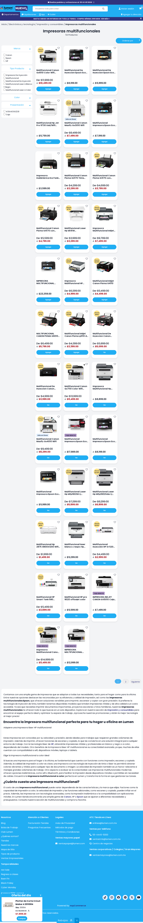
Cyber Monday (8, 887)
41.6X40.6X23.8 (12, 111)
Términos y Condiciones (67, 831)
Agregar (48, 89)
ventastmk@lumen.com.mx (107, 839)
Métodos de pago (64, 827)
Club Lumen (7, 831)
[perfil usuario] (126, 8)
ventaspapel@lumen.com (71, 843)
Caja (8, 114)
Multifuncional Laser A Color (18, 90)
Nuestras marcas (9, 845)
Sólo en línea (71, 119)
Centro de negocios (103, 843)
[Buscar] (103, 9)
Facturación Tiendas (38, 823)
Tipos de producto (10, 853)
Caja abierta (71, 435)
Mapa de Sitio (8, 849)
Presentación (20, 105)
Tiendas (5, 840)
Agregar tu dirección (131, 14)
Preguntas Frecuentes (39, 827)
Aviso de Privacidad (65, 823)
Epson (8, 58)
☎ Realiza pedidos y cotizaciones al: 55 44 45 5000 (70, 2)
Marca (22, 48)
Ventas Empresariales (12, 858)
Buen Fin (5, 878)
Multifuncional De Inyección (18, 81)
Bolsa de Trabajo (9, 827)
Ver (104, 352)
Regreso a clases (9, 874)
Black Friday (7, 883)
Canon (9, 55)
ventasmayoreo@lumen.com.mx (109, 855)
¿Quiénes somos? (10, 836)
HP (7, 61)
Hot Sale (5, 869)
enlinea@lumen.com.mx (105, 823)
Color (22, 97)
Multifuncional (12, 78)
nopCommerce (78, 905)
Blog (3, 823)
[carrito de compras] (140, 8)
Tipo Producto (20, 68)
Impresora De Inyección (16, 75)
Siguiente (135, 681)
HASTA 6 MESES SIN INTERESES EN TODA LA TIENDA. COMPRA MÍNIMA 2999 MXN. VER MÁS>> (71, 19)
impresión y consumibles (120, 710)
